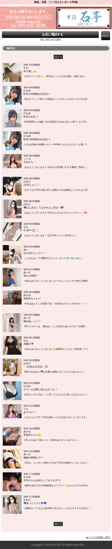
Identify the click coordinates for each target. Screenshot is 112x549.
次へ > (58, 56)
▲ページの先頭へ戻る (98, 537)
